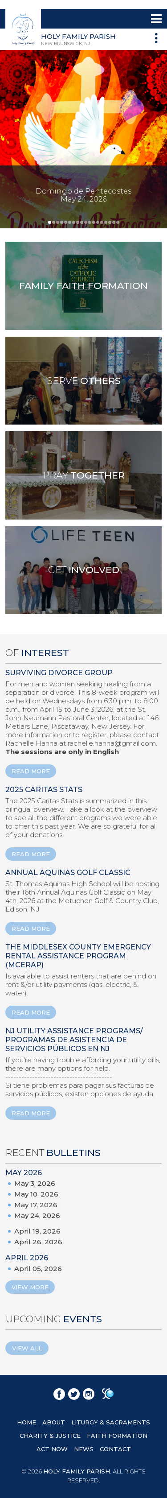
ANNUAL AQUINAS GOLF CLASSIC (67, 872)
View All (27, 1348)
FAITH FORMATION (117, 1435)
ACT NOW (52, 1449)
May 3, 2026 (34, 1183)
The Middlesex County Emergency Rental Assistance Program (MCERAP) (78, 956)
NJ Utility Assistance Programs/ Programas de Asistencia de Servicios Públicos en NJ (74, 1040)
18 (117, 222)
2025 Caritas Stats (43, 789)
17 (113, 222)
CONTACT (115, 1449)
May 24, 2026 (37, 1215)
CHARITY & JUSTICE (50, 1435)
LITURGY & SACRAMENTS (110, 1422)
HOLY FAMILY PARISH (76, 1471)
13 (97, 222)
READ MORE (31, 771)
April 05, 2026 (38, 1268)
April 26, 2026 (38, 1242)
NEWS (84, 1449)
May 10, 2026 (36, 1194)
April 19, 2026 (37, 1231)
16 (109, 222)
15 (105, 222)
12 (93, 222)
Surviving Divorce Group (59, 673)
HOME (26, 1422)
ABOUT (53, 1422)
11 (89, 222)
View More (30, 1287)
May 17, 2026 (35, 1205)
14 (101, 222)
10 (85, 222)
